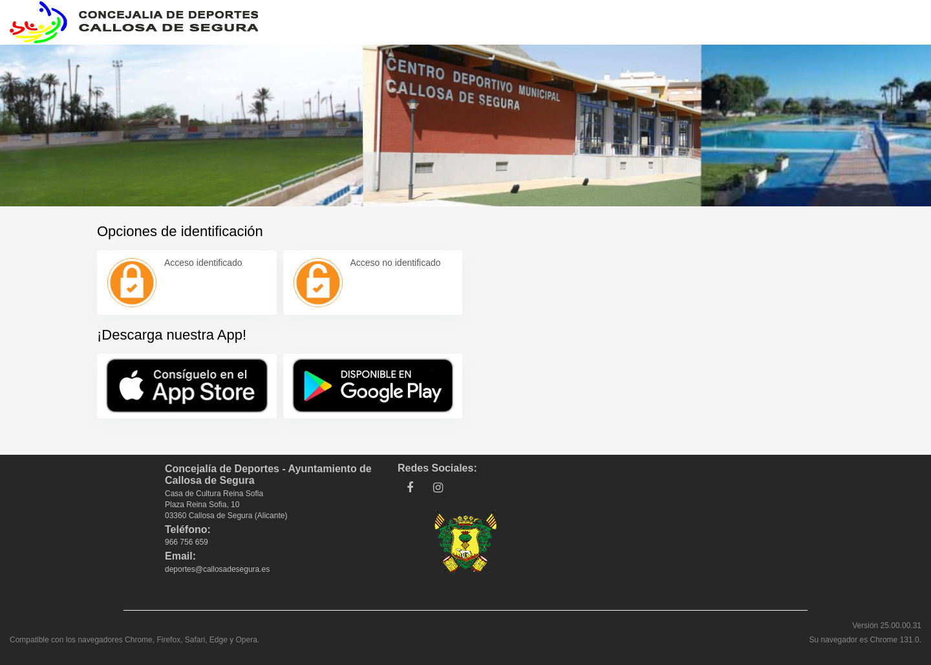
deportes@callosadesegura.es (217, 569)
